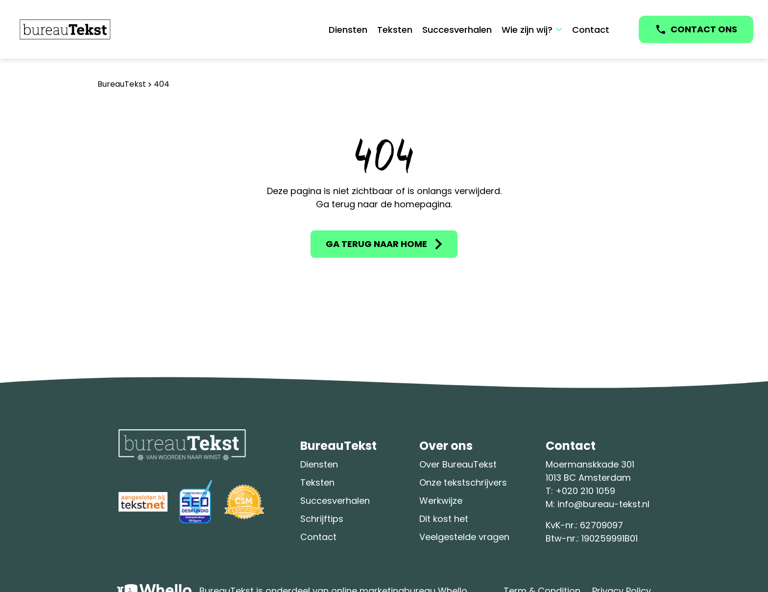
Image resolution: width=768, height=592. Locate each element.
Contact (590, 30)
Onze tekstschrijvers (463, 482)
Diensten (348, 30)
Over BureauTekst (458, 464)
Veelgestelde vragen (464, 537)
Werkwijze (440, 500)
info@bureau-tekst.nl (603, 504)
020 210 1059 (588, 491)
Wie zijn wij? (527, 30)
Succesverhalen (457, 30)
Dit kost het (443, 519)
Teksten (394, 30)
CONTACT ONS (704, 29)
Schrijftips (321, 519)
